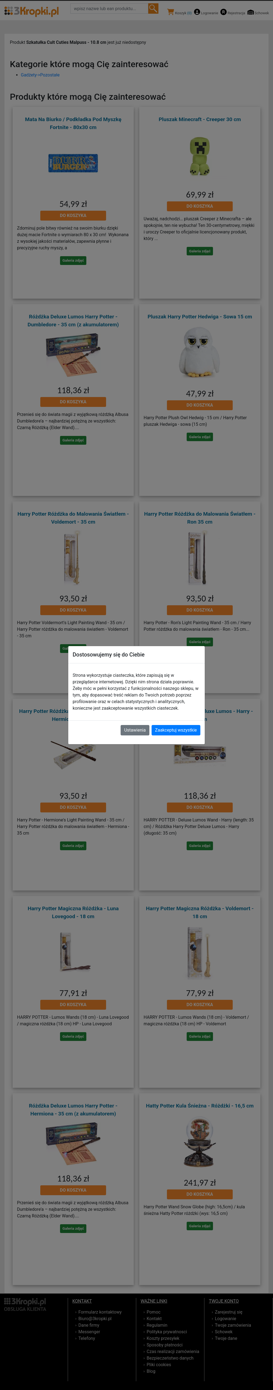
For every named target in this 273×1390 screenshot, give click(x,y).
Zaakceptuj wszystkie (176, 730)
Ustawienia (135, 730)
